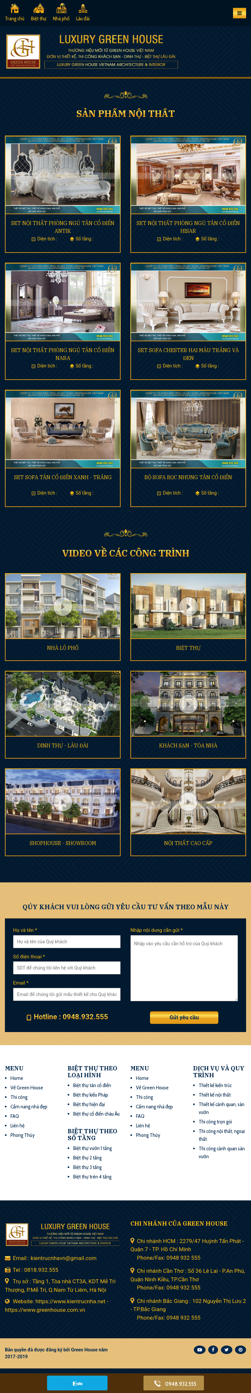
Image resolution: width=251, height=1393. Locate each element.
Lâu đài (83, 18)
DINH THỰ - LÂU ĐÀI (62, 745)
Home (16, 1078)
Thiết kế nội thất (215, 1095)
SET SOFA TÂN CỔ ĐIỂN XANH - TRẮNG (63, 477)
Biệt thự (38, 18)
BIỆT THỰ (188, 648)
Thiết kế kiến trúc (215, 1085)
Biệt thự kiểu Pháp (90, 1095)
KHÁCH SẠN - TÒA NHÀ (188, 745)
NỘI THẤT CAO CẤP (188, 843)
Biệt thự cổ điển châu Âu (96, 1114)
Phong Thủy (22, 1135)
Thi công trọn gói (215, 1122)
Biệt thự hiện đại (89, 1104)
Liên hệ (17, 1125)
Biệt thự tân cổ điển (92, 1085)
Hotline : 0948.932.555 (71, 1017)
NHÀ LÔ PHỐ (62, 648)
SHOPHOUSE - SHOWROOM (63, 843)
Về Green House (26, 1087)
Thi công (18, 1097)
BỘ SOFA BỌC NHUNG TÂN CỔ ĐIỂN (188, 477)
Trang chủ (15, 18)
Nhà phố (61, 18)
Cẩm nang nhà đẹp (28, 1106)
